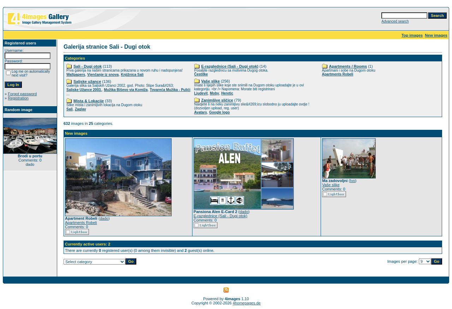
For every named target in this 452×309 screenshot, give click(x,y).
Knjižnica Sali (132, 75)
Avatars (200, 112)
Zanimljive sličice (217, 100)
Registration (18, 98)
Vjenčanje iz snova (103, 75)
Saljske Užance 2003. (84, 90)
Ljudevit (201, 93)
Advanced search (395, 21)
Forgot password (22, 94)
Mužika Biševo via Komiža (126, 90)
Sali (69, 109)
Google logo (219, 112)
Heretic (227, 93)
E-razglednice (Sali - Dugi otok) (229, 66)
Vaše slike (210, 81)
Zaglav (80, 109)
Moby (214, 93)
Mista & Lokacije (88, 101)
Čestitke (201, 74)
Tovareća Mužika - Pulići (170, 90)
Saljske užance (87, 81)
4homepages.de (247, 303)
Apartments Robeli (337, 74)
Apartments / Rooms (348, 66)
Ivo (352, 180)
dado (104, 218)
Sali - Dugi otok (87, 66)
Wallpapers (75, 75)
